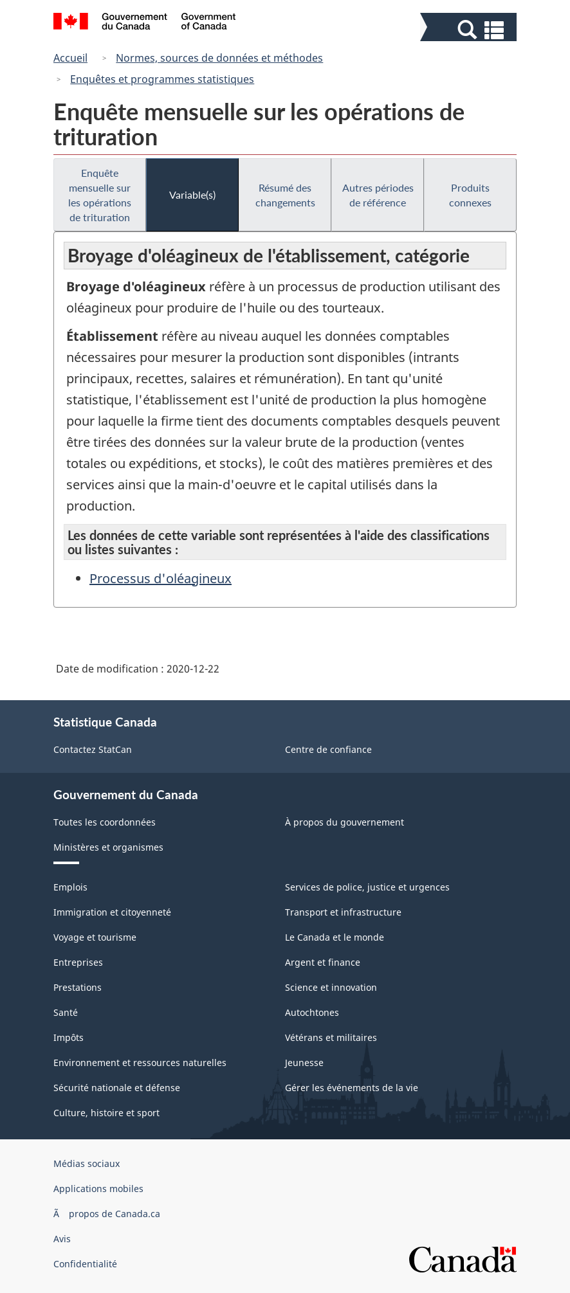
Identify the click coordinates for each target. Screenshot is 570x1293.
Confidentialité (85, 1264)
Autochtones (312, 1012)
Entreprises (78, 962)
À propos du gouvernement (344, 822)
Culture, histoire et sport (106, 1113)
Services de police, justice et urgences (367, 887)
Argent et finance (322, 962)
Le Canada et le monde (334, 937)
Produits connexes (470, 194)
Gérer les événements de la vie (351, 1087)
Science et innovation (331, 987)
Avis (62, 1239)
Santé (65, 1012)
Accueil (70, 58)
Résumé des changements (285, 194)
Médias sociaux (86, 1163)
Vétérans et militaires (331, 1037)
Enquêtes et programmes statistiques (162, 79)
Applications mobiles (98, 1188)
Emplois (70, 887)
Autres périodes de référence (378, 194)
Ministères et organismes (108, 847)
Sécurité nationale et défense (116, 1087)
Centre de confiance (328, 749)
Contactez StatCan (92, 749)
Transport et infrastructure (343, 912)
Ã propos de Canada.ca (106, 1213)
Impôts (68, 1037)
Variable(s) (192, 194)
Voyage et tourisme (94, 937)
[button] (470, 30)
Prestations (77, 987)
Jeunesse (304, 1062)
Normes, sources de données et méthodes (219, 58)
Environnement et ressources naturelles (139, 1062)
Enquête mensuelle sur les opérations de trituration (99, 195)
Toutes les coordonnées (104, 822)
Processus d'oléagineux (160, 578)
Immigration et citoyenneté (112, 912)
